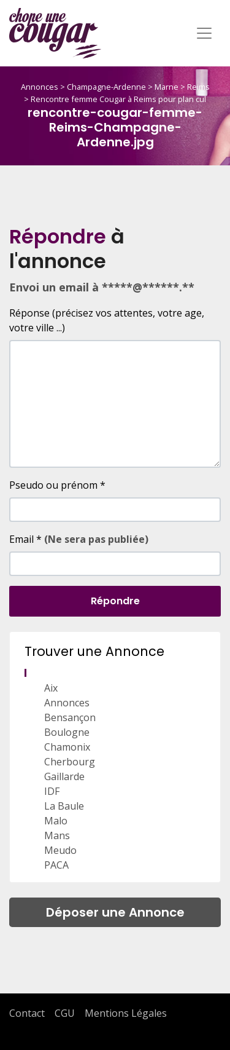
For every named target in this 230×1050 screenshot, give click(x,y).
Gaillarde (64, 776)
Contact (27, 1013)
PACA (56, 865)
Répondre (115, 601)
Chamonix (67, 747)
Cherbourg (69, 761)
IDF (51, 791)
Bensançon (70, 717)
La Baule (64, 806)
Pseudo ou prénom (57, 485)
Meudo (60, 850)
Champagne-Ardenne (106, 86)
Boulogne (67, 732)
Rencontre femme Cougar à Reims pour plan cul (118, 99)
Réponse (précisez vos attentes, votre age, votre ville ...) (106, 320)
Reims (198, 86)
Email (78, 539)
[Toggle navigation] (204, 33)
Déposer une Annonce (115, 912)
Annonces (39, 86)
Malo (55, 820)
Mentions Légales (126, 1013)
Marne (166, 86)
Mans (57, 835)
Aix (51, 688)
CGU (65, 1013)
